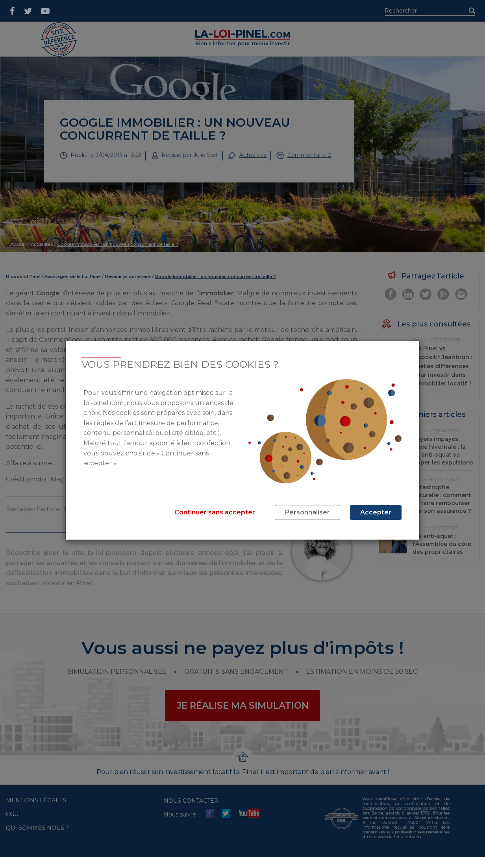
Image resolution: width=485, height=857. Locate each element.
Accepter (375, 512)
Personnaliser (307, 512)
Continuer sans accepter (214, 512)
